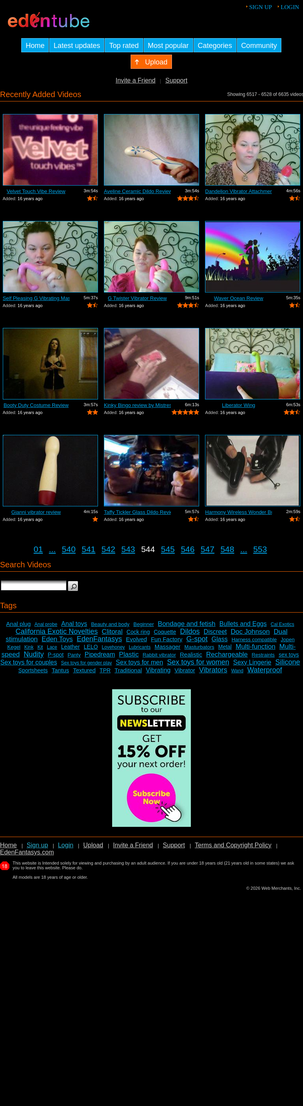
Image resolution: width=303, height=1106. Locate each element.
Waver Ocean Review (238, 298)
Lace (52, 647)
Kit (40, 647)
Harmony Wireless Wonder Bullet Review (238, 512)
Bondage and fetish (187, 624)
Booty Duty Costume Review (36, 405)
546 (187, 549)
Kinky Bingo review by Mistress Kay (137, 405)
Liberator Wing (238, 405)
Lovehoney (113, 647)
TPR (105, 670)
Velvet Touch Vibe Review (36, 191)
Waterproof (264, 670)
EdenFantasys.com (27, 852)
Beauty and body (110, 624)
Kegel (13, 647)
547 (207, 549)
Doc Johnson (250, 631)
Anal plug (18, 623)
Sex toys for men (139, 662)
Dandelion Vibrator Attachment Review (238, 191)
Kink (28, 647)
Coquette (165, 632)
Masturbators (199, 647)
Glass (220, 639)
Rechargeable (227, 654)
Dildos (190, 631)
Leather (70, 647)
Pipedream (100, 654)
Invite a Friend (135, 80)
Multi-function (255, 646)
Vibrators (213, 670)
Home (8, 845)
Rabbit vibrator (159, 655)
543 (128, 549)
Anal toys (74, 623)
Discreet (215, 631)
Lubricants (139, 647)
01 (38, 549)
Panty (74, 655)
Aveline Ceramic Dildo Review (137, 191)
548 (227, 549)
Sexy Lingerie (252, 662)
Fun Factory (166, 639)
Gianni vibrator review (36, 512)
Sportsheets (33, 670)
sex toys (289, 654)
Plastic (129, 654)
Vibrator (184, 670)
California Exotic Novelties (57, 631)
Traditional (128, 670)
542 (108, 549)
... (52, 549)
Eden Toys (57, 639)
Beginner (143, 624)
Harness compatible (254, 639)
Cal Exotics (282, 624)
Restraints (263, 655)
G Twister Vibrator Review (137, 298)
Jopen (287, 639)
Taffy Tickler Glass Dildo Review (137, 512)
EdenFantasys (99, 639)
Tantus (60, 670)
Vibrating (158, 670)
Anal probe (46, 624)
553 (260, 549)
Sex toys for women (198, 662)
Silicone (287, 662)
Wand (237, 671)
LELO (91, 647)
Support (176, 80)
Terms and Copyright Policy (233, 845)
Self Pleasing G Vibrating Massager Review (36, 298)
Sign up (260, 7)
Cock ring (138, 632)
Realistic (191, 654)
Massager (168, 646)
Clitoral (112, 631)
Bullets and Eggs (243, 623)
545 (168, 549)
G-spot (196, 639)
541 (88, 549)
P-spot (55, 654)
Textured (84, 670)
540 (69, 549)
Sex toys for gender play (86, 663)
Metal (224, 647)
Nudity (34, 654)
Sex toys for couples (28, 662)
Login (290, 7)
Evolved (136, 639)
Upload (93, 845)
